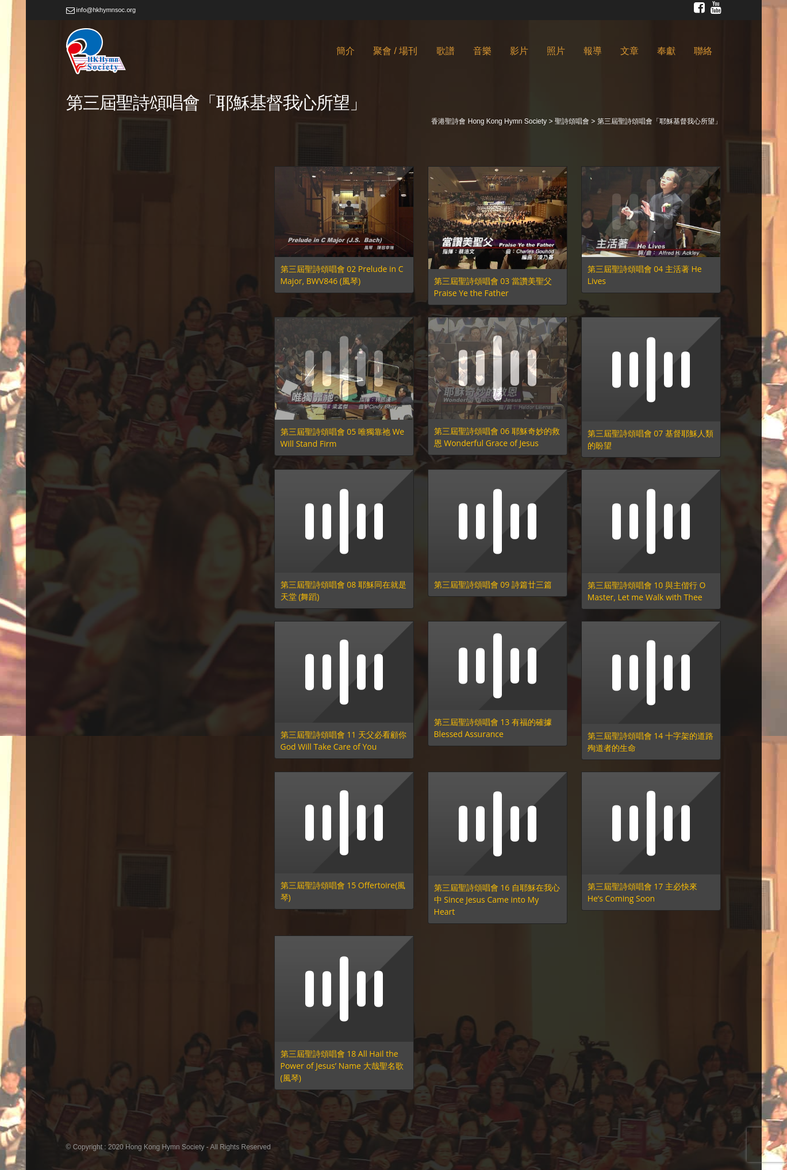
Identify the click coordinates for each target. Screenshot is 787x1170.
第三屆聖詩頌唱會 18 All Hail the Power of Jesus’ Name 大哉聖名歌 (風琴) (342, 1065)
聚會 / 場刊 (395, 51)
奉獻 (666, 51)
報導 (592, 51)
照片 (556, 51)
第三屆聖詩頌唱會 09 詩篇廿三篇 (493, 584)
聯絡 (703, 51)
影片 (519, 51)
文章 (629, 51)
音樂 (482, 51)
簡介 (345, 51)
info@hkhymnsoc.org (101, 9)
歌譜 (445, 51)
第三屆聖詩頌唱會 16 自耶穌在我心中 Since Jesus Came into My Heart (497, 899)
